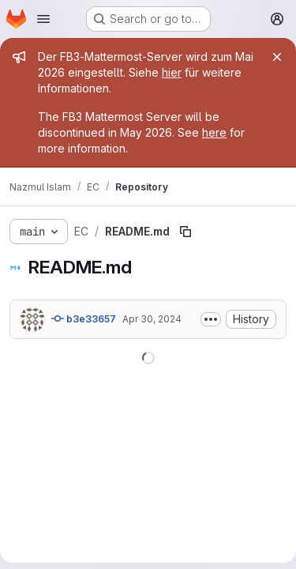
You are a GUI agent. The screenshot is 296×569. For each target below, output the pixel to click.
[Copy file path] (185, 231)
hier (172, 72)
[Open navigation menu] (43, 19)
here (214, 132)
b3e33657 (83, 318)
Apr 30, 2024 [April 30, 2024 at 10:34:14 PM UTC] (152, 319)
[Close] (277, 56)
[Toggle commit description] (210, 319)
